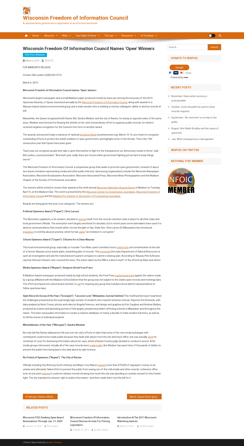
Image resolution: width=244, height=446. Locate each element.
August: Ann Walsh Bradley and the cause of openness (195, 130)
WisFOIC (49, 60)
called (82, 232)
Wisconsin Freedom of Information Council (75, 18)
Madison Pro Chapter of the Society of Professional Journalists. (87, 196)
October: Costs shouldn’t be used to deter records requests (193, 109)
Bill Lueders (52, 426)
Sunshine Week (88, 134)
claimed (46, 373)
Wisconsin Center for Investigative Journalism (110, 192)
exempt (82, 219)
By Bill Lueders (101, 430)
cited (150, 337)
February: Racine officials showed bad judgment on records (43, 396)
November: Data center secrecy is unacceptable (189, 98)
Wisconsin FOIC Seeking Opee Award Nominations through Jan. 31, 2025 (43, 419)
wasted (102, 365)
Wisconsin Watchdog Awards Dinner (116, 187)
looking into (122, 247)
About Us (49, 35)
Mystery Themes (54, 442)
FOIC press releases (35, 55)
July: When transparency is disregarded (192, 139)
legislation (28, 232)
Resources (127, 35)
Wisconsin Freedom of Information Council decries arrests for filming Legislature (90, 421)
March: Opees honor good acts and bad (146, 396)
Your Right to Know (86, 35)
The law (109, 35)
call (79, 284)
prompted (105, 251)
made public (96, 345)
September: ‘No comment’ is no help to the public (194, 119)
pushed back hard (124, 275)
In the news (147, 35)
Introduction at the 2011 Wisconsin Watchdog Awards (136, 419)
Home (35, 35)
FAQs (65, 35)
